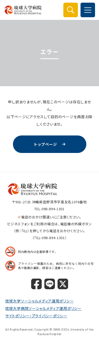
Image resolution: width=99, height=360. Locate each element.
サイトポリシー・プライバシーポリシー (36, 315)
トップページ (45, 144)
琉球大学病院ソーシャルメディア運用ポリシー (43, 308)
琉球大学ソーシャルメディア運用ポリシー (39, 301)
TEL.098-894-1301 (49, 208)
